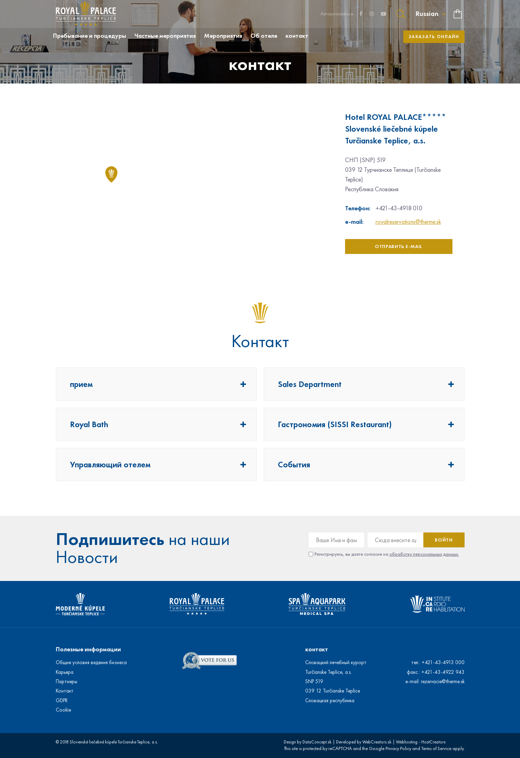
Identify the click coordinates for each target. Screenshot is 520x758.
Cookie (63, 710)
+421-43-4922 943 (443, 672)
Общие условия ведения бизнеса (91, 662)
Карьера (64, 672)
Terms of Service (436, 748)
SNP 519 (314, 681)
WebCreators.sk (376, 741)
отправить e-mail (398, 246)
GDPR (62, 700)
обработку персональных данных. (424, 554)
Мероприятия (223, 35)
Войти (444, 540)
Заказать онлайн (433, 36)
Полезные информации (88, 649)
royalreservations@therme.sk (408, 222)
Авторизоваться (336, 14)
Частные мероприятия (165, 35)
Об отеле (263, 35)
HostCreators (433, 741)
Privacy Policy (398, 748)
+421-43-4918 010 (399, 208)
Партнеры (66, 681)
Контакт (64, 691)
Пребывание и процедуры (89, 35)
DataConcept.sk (317, 741)
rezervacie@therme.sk (443, 681)
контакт (296, 35)
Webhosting (406, 741)
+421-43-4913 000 (443, 662)
